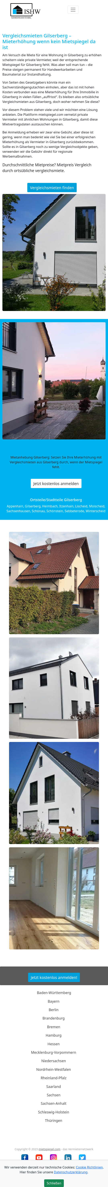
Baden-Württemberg (54, 992)
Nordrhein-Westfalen (53, 1069)
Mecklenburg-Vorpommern (53, 1052)
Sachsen (53, 1095)
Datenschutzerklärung (70, 1172)
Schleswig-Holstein (53, 1112)
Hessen (54, 1043)
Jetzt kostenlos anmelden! (54, 977)
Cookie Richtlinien (89, 1167)
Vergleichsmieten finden (52, 187)
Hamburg (54, 1035)
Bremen (53, 1026)
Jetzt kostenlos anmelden (56, 483)
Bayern (53, 1001)
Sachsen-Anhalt (53, 1103)
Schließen (54, 1183)
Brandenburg (54, 1018)
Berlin (54, 1009)
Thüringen (53, 1120)
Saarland (53, 1086)
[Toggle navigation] (73, 10)
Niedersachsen (53, 1060)
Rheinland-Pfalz (53, 1077)
